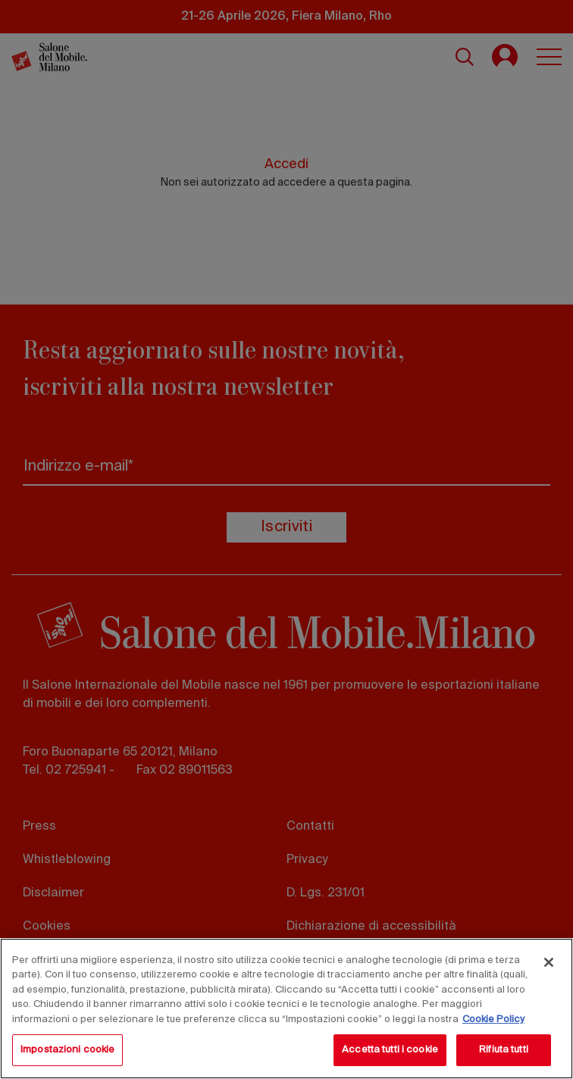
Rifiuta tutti (503, 1050)
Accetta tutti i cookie (390, 1050)
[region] (286, 1008)
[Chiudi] (548, 962)
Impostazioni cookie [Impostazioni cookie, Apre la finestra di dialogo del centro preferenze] (67, 1050)
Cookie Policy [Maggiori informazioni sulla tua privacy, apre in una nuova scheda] (493, 1019)
